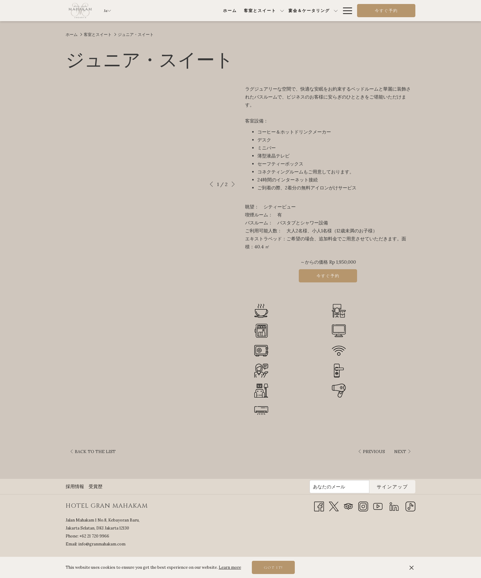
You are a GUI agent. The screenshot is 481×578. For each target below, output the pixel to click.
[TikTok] (410, 506)
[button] (153, 131)
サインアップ (392, 487)
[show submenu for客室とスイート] (207, 10)
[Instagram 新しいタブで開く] (363, 506)
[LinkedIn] (394, 506)
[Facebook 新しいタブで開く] (319, 506)
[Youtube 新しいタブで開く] (378, 506)
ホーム (72, 34)
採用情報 (75, 486)
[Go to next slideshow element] (233, 184)
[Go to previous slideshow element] (211, 184)
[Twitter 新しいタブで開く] (334, 506)
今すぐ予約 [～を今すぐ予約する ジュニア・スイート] (328, 275)
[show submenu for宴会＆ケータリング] (261, 10)
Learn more (230, 567)
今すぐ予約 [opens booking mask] (386, 10)
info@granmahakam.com (101, 544)
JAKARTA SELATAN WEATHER (364, 541)
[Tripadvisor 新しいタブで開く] (348, 506)
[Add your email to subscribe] (339, 486)
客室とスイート (98, 34)
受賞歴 (95, 486)
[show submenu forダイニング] (295, 10)
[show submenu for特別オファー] (335, 10)
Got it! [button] (273, 567)
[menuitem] (154, 10)
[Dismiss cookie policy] (411, 567)
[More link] (345, 10)
